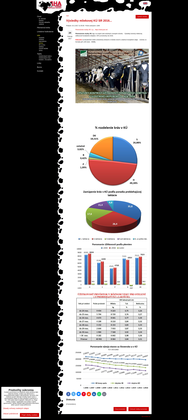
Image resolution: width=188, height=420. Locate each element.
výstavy (41, 47)
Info (38, 35)
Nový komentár (120, 409)
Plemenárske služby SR (83, 30)
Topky (39, 54)
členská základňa (44, 22)
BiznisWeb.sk (146, 416)
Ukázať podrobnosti (10, 414)
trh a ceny (42, 45)
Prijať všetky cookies (29, 415)
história (41, 20)
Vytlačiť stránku (142, 17)
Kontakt (40, 71)
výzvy (40, 50)
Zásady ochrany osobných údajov (16, 408)
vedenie (41, 24)
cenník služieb (43, 48)
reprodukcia (42, 41)
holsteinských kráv (45, 58)
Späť (67, 15)
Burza (39, 67)
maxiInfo (41, 38)
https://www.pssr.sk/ (101, 30)
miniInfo (41, 39)
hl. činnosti (42, 19)
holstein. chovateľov (45, 60)
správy (41, 43)
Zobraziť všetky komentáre (138, 409)
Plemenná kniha (43, 28)
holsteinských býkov (45, 56)
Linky (39, 63)
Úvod (39, 16)
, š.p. (92, 30)
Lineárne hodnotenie (45, 32)
